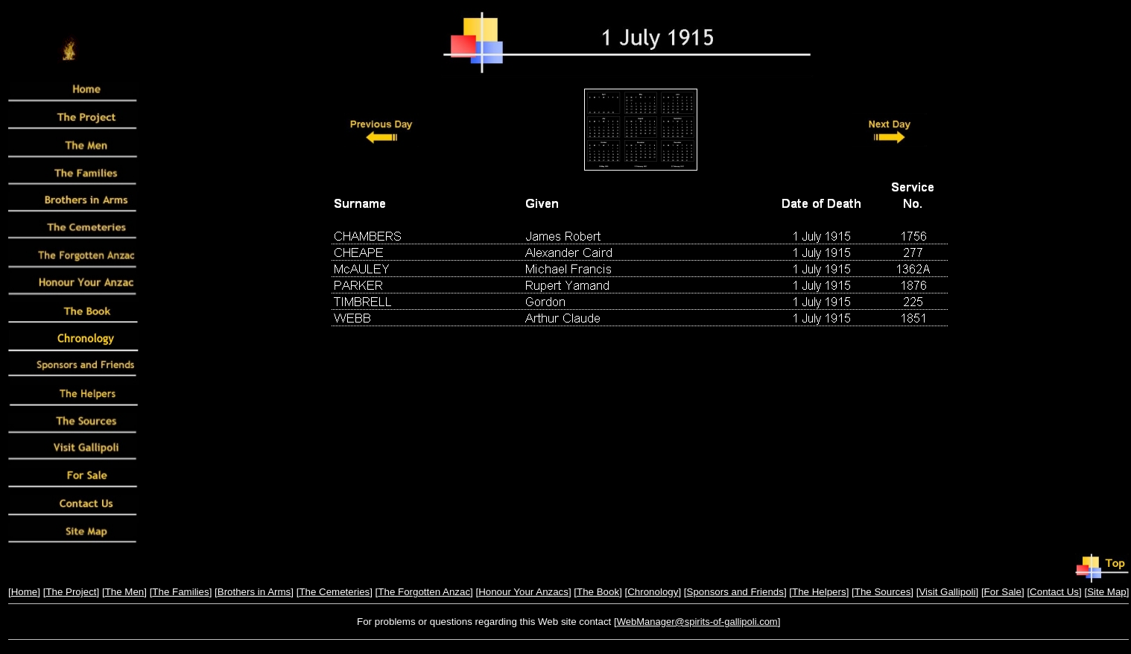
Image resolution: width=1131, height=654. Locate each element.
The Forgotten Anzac (424, 591)
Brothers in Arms (254, 591)
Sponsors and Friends (735, 591)
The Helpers (819, 591)
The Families (180, 591)
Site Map (1107, 591)
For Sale (1002, 591)
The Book (598, 591)
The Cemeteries (334, 591)
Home (24, 591)
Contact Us (1054, 591)
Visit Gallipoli (947, 591)
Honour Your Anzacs (523, 591)
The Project (70, 591)
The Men (125, 591)
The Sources (883, 591)
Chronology (652, 591)
